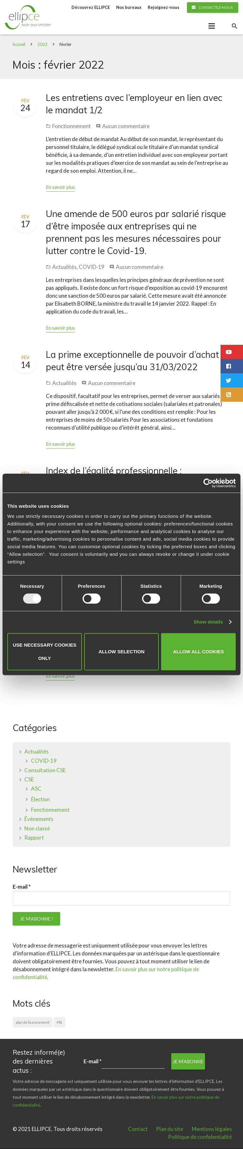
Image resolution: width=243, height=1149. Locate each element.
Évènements (38, 819)
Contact (138, 1129)
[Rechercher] (234, 26)
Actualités (64, 267)
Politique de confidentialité (200, 1137)
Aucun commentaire (126, 126)
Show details (208, 621)
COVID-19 (91, 267)
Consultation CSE (45, 770)
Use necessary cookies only (44, 651)
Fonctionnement (71, 126)
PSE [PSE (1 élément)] (59, 1023)
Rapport (34, 838)
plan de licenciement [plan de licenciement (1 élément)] (32, 1023)
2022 (43, 44)
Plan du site (169, 1129)
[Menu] (211, 26)
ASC (36, 789)
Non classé (37, 828)
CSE (29, 779)
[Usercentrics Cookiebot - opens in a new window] (208, 483)
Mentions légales (212, 1129)
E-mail (22, 887)
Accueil (19, 44)
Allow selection (121, 651)
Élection (40, 799)
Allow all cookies (198, 651)
